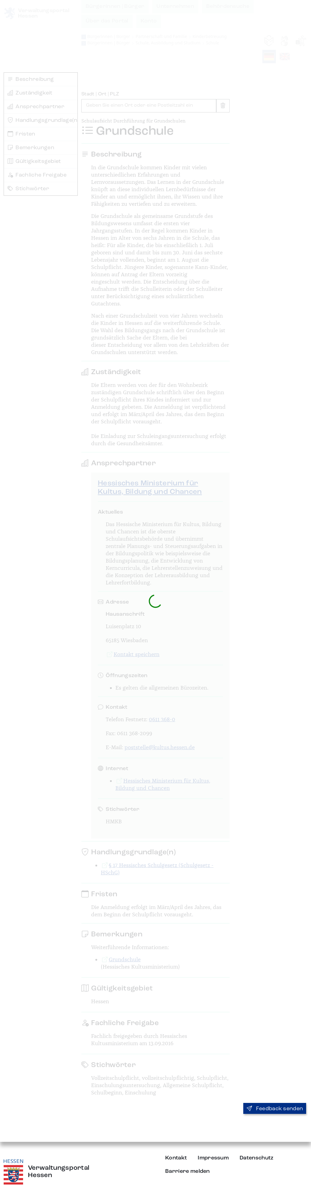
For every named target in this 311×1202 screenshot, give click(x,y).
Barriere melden (187, 1171)
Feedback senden (275, 1108)
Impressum (213, 1158)
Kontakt (176, 1158)
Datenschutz (257, 1158)
